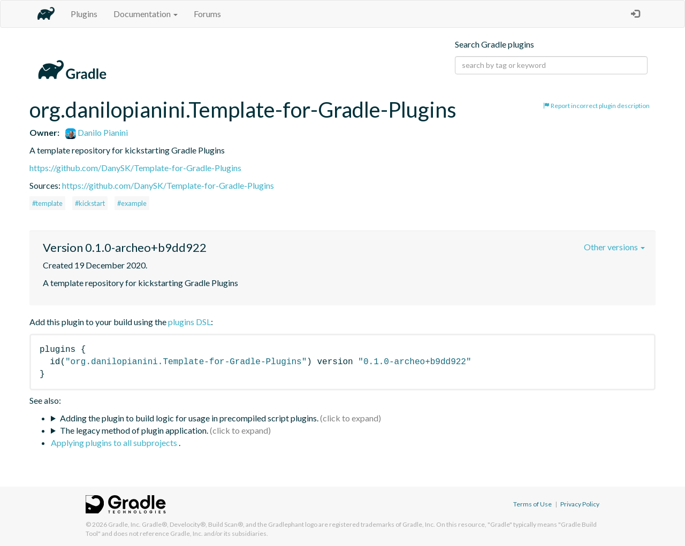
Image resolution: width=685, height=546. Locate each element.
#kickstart (90, 203)
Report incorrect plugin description (596, 106)
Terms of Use (532, 504)
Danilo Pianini (96, 132)
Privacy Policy (579, 504)
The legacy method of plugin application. (134, 430)
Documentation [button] (145, 14)
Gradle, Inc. (124, 524)
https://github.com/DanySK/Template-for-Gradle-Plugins (135, 168)
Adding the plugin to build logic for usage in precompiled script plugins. (189, 418)
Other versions (614, 247)
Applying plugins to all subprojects (115, 442)
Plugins (84, 14)
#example (132, 203)
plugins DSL (189, 322)
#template (47, 203)
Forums (207, 14)
